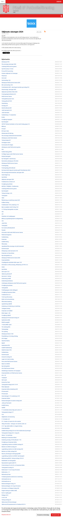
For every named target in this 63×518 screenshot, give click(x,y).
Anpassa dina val (6, 514)
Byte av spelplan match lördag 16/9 (10, 207)
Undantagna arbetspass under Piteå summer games (14, 283)
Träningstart (4, 195)
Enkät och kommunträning (8, 299)
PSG (3, 149)
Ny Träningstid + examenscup (9, 158)
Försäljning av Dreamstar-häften (9, 442)
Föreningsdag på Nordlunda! (8, 167)
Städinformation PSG (7, 350)
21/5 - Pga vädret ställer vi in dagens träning (12, 426)
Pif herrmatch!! (5, 391)
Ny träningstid (5, 121)
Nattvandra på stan (6, 474)
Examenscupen (5, 248)
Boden (3, 117)
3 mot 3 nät (4, 497)
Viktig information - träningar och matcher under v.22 (14, 423)
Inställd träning (5, 241)
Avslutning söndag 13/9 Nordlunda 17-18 (11, 439)
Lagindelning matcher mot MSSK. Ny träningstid (13, 456)
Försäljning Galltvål (6, 315)
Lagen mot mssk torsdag (8, 359)
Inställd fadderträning (7, 347)
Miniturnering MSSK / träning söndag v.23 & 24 (12, 458)
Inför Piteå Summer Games (8, 368)
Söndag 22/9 (5, 105)
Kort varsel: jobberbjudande (8, 227)
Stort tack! (4, 78)
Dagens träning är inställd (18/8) (9, 490)
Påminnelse (4, 244)
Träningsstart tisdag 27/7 (8, 412)
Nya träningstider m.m (7, 255)
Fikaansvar (4, 75)
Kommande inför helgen (7, 144)
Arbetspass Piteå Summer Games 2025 (11, 82)
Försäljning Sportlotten (7, 184)
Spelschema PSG (6, 345)
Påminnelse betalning (7, 301)
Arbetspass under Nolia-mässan (9, 138)
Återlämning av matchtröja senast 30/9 (11, 200)
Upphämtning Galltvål (7, 303)
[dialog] (31, 511)
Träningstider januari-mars (8, 98)
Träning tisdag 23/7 (6, 140)
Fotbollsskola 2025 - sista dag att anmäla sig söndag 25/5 (15, 87)
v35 (2, 214)
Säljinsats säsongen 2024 (12, 32)
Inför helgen (4, 338)
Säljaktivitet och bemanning (8, 416)
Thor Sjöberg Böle (6, 327)
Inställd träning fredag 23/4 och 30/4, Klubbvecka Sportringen (16, 430)
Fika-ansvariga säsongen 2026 (9, 64)
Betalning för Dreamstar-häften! (9, 437)
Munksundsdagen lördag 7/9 (8, 483)
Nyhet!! (3, 343)
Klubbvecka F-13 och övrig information (11, 469)
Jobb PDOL (4, 223)
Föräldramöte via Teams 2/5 (8, 181)
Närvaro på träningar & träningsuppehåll (11, 453)
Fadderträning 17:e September (9, 114)
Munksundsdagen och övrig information (11, 486)
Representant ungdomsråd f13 (9, 463)
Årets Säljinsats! (5, 386)
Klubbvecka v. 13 (6, 472)
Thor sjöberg (5, 331)
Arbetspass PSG (5, 61)
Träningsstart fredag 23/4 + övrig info (10, 433)
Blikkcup (4, 126)
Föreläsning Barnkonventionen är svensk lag (12, 476)
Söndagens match (6, 142)
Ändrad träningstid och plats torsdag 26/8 (12, 400)
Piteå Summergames (6, 234)
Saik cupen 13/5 (5, 271)
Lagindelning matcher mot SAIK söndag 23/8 (12, 449)
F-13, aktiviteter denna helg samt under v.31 (12, 409)
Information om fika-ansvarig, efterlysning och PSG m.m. (15, 264)
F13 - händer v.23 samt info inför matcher (11, 421)
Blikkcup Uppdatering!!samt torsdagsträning (12, 218)
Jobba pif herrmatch (6, 403)
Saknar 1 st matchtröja (7, 435)
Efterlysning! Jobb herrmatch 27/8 (10, 250)
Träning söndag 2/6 (6, 499)
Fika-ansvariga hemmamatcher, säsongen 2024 (13, 172)
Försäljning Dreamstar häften (8, 292)
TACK (3, 197)
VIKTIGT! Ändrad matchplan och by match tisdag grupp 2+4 (16, 124)
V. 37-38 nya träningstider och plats (10, 209)
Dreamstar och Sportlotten (8, 253)
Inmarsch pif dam (6, 382)
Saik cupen (4, 380)
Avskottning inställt (6, 278)
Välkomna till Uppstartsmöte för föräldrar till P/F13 (13, 504)
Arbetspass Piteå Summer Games (10, 163)
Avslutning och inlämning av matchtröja (11, 306)
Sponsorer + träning (6, 276)
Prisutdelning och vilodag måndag (10, 336)
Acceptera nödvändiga (43, 515)
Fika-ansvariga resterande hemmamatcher (11, 135)
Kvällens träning (5, 202)
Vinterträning (5, 103)
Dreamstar (4, 239)
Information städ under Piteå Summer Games (12, 232)
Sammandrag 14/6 (6, 80)
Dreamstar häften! (6, 398)
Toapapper (4, 377)
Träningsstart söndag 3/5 (8, 467)
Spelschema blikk (6, 320)
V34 (2, 221)
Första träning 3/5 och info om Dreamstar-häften (13, 465)
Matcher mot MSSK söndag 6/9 (9, 446)
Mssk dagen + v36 (6, 313)
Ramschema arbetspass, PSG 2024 (10, 161)
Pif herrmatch (5, 393)
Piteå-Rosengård (6, 322)
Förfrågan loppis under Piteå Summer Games (12, 154)
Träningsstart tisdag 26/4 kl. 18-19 (10, 384)
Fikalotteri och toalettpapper (8, 216)
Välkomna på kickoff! (7, 274)
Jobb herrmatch (5, 112)
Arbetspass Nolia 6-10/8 (7, 333)
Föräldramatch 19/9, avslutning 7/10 (10, 204)
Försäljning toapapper (7, 119)
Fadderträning (5, 237)
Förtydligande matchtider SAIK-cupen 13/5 (12, 262)
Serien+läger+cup (6, 174)
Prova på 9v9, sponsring (7, 71)
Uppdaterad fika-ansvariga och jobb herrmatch (13, 246)
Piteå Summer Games (7, 96)
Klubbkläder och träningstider (9, 460)
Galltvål (3, 407)
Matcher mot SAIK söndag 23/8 (9, 451)
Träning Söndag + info (7, 193)
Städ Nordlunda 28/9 (6, 108)
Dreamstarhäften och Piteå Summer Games (12, 373)
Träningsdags (5, 329)
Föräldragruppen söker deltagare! (10, 290)
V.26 (3, 414)
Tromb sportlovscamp (7, 297)
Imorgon (4, 128)
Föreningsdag (5, 165)
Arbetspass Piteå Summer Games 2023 (11, 257)
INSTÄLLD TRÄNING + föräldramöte (10, 186)
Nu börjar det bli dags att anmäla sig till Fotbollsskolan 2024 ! (16, 170)
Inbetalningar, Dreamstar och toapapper (11, 370)
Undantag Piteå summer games (9, 66)
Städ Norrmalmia (6, 340)
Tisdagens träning (6, 308)
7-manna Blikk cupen (6, 324)
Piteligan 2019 (5, 495)
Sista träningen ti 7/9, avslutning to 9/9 (11, 396)
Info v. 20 (4, 375)
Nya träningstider (6, 366)
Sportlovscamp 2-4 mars (7, 68)
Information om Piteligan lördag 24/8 (10, 488)
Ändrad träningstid (6, 156)
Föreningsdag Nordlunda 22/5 (9, 94)
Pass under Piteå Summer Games (9, 361)
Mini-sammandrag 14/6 (7, 85)
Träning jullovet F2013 (7, 101)
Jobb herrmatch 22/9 (7, 110)
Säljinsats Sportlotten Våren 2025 (9, 91)
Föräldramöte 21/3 (6, 294)
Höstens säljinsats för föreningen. (10, 73)
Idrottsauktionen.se (6, 479)
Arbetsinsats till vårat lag (7, 133)
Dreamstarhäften (6, 260)
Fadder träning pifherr (7, 151)
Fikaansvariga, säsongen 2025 (9, 89)
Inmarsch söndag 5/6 (7, 356)
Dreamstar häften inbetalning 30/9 (10, 389)
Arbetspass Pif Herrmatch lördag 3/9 (10, 317)
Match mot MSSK (6, 363)
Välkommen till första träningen (9, 502)
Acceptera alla (56, 515)
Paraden (3, 230)
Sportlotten (4, 177)
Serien (3, 267)
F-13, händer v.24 (6, 419)
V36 (2, 211)
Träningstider (5, 287)
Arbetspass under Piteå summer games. (11, 147)
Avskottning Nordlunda (7, 280)
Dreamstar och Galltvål (7, 310)
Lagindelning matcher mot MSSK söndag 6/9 (12, 444)
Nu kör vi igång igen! (6, 492)
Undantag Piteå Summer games (9, 188)
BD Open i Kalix (5, 131)
